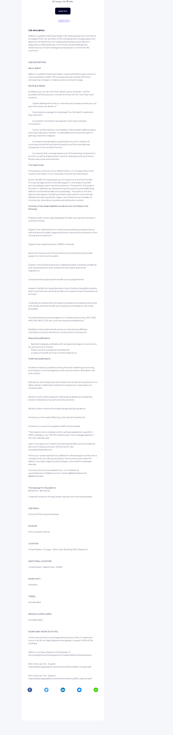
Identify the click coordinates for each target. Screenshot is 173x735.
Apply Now (58, 58)
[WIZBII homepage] (11, 5)
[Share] (96, 27)
